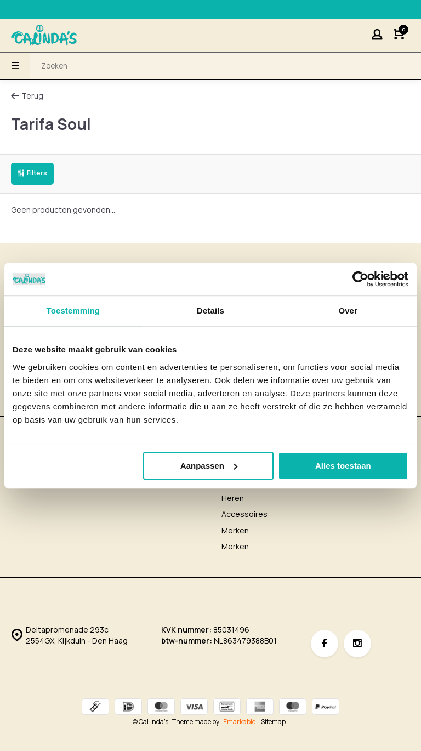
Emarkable (239, 721)
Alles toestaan (343, 465)
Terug (27, 95)
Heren (232, 498)
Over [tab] (347, 310)
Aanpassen (208, 465)
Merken (235, 530)
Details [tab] (210, 310)
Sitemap (273, 722)
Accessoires (244, 514)
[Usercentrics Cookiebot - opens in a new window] (360, 279)
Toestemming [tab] (73, 310)
